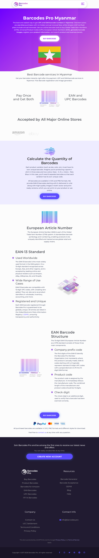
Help (69, 494)
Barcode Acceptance (69, 483)
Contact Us (30, 520)
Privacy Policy (30, 531)
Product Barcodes (30, 483)
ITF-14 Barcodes (30, 498)
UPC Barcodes (30, 494)
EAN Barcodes (30, 490)
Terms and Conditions (30, 527)
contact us (42, 432)
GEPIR (25, 315)
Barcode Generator (69, 479)
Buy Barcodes (49, 196)
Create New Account (49, 456)
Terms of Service (73, 540)
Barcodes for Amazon (30, 487)
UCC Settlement (30, 524)
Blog (69, 490)
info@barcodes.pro (68, 520)
